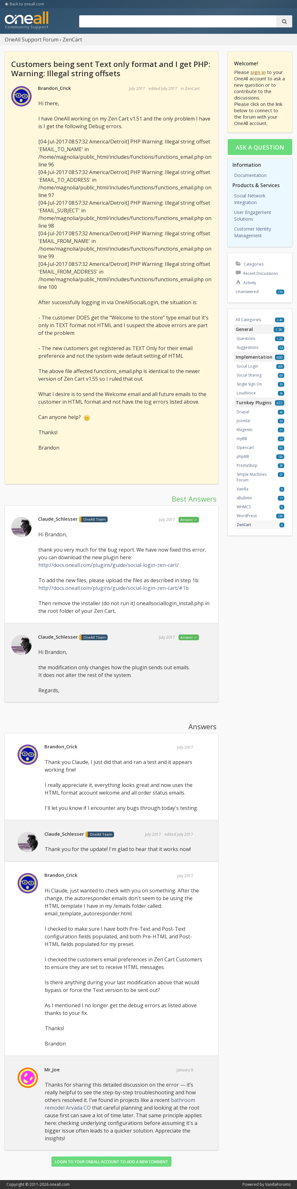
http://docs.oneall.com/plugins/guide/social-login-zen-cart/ (108, 565)
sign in (258, 72)
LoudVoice (246, 393)
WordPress (247, 515)
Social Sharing (249, 375)
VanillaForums (278, 1184)
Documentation (250, 175)
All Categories (248, 319)
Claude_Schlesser (58, 519)
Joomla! (243, 420)
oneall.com (60, 1184)
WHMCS (244, 507)
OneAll (26, 21)
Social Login (247, 366)
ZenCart (192, 88)
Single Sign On (249, 384)
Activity (246, 282)
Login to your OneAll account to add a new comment (111, 1161)
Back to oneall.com (24, 4)
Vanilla (242, 489)
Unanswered (247, 291)
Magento (245, 429)
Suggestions (247, 347)
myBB (242, 438)
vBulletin (244, 498)
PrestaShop (247, 465)
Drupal (243, 412)
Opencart (245, 447)
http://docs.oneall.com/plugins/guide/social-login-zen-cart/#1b (113, 587)
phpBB (243, 456)
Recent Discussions (257, 273)
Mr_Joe (52, 1069)
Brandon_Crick (54, 88)
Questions (246, 338)
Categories (249, 264)
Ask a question (260, 147)
